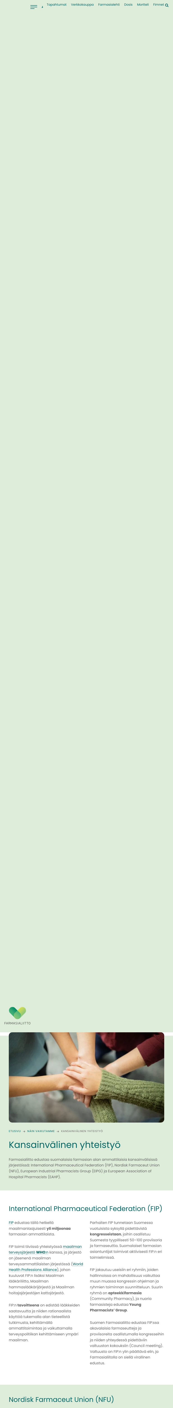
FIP (11, 878)
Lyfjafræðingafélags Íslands (119, 1151)
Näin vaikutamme (41, 786)
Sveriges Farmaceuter (114, 1134)
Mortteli (143, 4)
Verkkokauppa (82, 4)
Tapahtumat (56, 4)
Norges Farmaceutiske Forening (122, 1140)
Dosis (128, 4)
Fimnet (158, 4)
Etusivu (15, 786)
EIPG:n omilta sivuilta (47, 1367)
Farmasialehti (109, 4)
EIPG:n (14, 1214)
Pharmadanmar (108, 1145)
